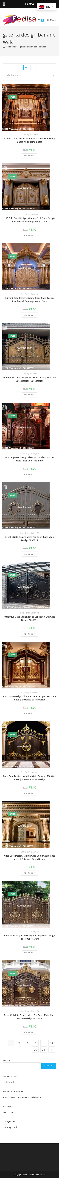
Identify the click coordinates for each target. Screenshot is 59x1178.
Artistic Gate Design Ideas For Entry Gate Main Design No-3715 (29, 538)
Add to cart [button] (29, 155)
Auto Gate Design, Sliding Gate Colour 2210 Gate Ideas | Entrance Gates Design (29, 857)
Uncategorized (10, 1127)
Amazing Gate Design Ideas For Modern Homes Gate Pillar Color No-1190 (29, 459)
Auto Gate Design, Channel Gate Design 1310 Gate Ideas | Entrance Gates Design (29, 698)
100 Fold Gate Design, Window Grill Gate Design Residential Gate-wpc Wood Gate (29, 220)
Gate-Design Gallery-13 (29, 533)
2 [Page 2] (19, 1043)
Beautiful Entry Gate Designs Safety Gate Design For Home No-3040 (29, 937)
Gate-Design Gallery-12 (29, 453)
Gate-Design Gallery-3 (29, 692)
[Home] (4, 46)
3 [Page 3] (27, 1043)
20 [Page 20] (35, 1049)
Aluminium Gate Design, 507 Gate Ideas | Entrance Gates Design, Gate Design (29, 379)
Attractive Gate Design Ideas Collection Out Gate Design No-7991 (29, 618)
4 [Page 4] (35, 1043)
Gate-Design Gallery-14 (29, 612)
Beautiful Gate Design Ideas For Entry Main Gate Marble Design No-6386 (29, 1017)
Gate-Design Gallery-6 (29, 134)
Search (6, 1060)
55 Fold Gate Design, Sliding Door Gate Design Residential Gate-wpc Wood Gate (29, 299)
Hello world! (8, 1082)
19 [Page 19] (51, 1043)
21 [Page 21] (43, 1049)
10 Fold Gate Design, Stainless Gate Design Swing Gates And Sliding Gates (29, 140)
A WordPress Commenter (15, 1097)
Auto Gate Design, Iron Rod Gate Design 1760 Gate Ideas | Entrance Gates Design (29, 778)
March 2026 (8, 1112)
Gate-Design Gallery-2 (29, 373)
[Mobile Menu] (50, 20)
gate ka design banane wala (33, 46)
